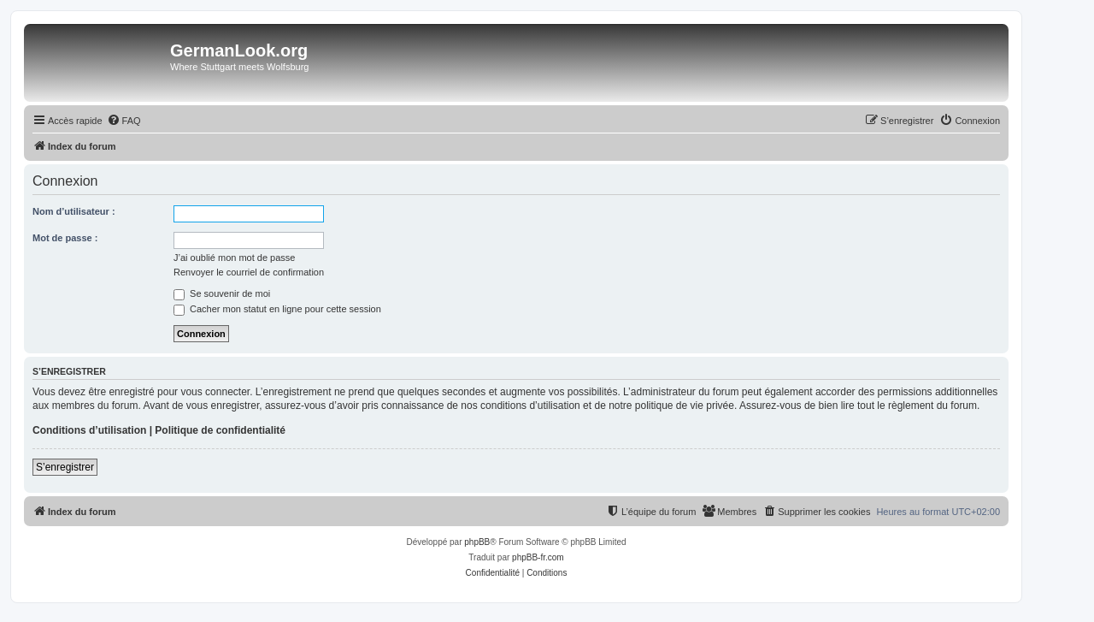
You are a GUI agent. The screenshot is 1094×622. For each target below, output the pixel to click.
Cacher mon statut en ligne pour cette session (277, 309)
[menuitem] (124, 120)
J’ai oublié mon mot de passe (234, 257)
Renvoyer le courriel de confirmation (249, 272)
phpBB (477, 542)
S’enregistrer (65, 467)
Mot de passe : (64, 238)
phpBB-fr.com (538, 557)
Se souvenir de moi (222, 293)
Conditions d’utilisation (89, 430)
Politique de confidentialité (220, 430)
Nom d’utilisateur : (73, 211)
